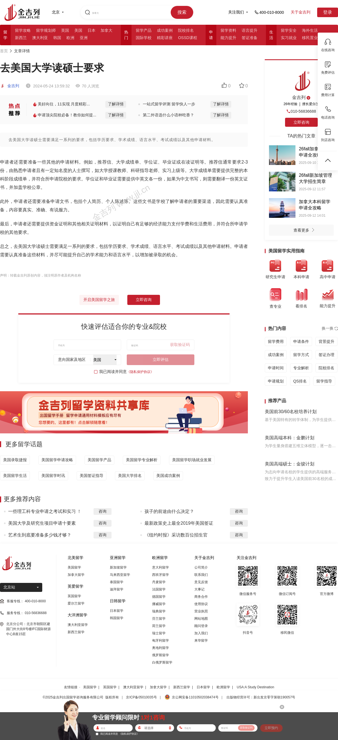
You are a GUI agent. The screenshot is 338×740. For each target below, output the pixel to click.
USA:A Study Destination (255, 687)
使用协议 (201, 604)
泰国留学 (116, 582)
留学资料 (228, 30)
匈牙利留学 (160, 640)
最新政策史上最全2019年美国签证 (178, 523)
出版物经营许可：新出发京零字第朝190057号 (260, 697)
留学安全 (289, 30)
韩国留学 (116, 618)
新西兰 (21, 37)
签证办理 (326, 354)
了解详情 (116, 104)
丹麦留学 (159, 582)
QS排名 (300, 381)
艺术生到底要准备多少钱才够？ (39, 535)
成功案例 (165, 30)
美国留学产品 (99, 460)
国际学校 (144, 37)
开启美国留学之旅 (99, 299)
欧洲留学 (223, 687)
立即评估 (160, 359)
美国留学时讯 (53, 475)
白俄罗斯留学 (162, 662)
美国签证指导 (91, 475)
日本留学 (116, 611)
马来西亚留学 (120, 575)
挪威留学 (159, 604)
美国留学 (74, 567)
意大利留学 (160, 567)
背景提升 (326, 341)
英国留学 (74, 596)
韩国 (57, 37)
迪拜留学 (116, 589)
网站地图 (201, 619)
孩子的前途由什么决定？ (169, 511)
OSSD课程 (187, 37)
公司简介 (201, 567)
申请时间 (276, 368)
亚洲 (84, 37)
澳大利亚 (40, 37)
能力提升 (228, 37)
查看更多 (305, 231)
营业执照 (201, 611)
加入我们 (201, 633)
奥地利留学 (160, 648)
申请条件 (301, 341)
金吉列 (9, 85)
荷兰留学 (159, 626)
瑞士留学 (159, 633)
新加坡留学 (118, 567)
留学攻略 (23, 30)
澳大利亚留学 (78, 625)
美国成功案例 (168, 475)
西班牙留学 (160, 575)
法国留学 (159, 589)
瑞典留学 (159, 611)
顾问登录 (201, 626)
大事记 (199, 589)
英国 (65, 30)
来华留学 (201, 640)
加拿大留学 (76, 575)
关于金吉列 (300, 12)
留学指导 (324, 381)
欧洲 (70, 37)
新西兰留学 (76, 632)
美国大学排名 (130, 475)
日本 (91, 30)
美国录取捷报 (15, 460)
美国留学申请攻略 (57, 460)
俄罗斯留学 (160, 655)
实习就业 (289, 37)
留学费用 (276, 341)
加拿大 (106, 30)
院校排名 (186, 30)
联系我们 (201, 575)
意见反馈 (201, 582)
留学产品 (144, 30)
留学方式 (301, 354)
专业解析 (301, 368)
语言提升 (249, 30)
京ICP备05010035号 (141, 697)
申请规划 (276, 381)
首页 (4, 51)
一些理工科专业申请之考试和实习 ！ (44, 511)
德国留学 (159, 597)
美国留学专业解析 (141, 460)
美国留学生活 (15, 475)
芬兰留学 (159, 619)
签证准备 (249, 37)
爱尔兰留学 (76, 603)
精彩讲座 (165, 37)
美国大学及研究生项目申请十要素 (42, 523)
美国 (78, 30)
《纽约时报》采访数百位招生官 (176, 535)
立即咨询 (144, 299)
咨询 (102, 511)
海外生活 (310, 30)
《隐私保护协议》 (140, 372)
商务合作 (201, 597)
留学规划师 (46, 30)
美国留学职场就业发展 (192, 460)
